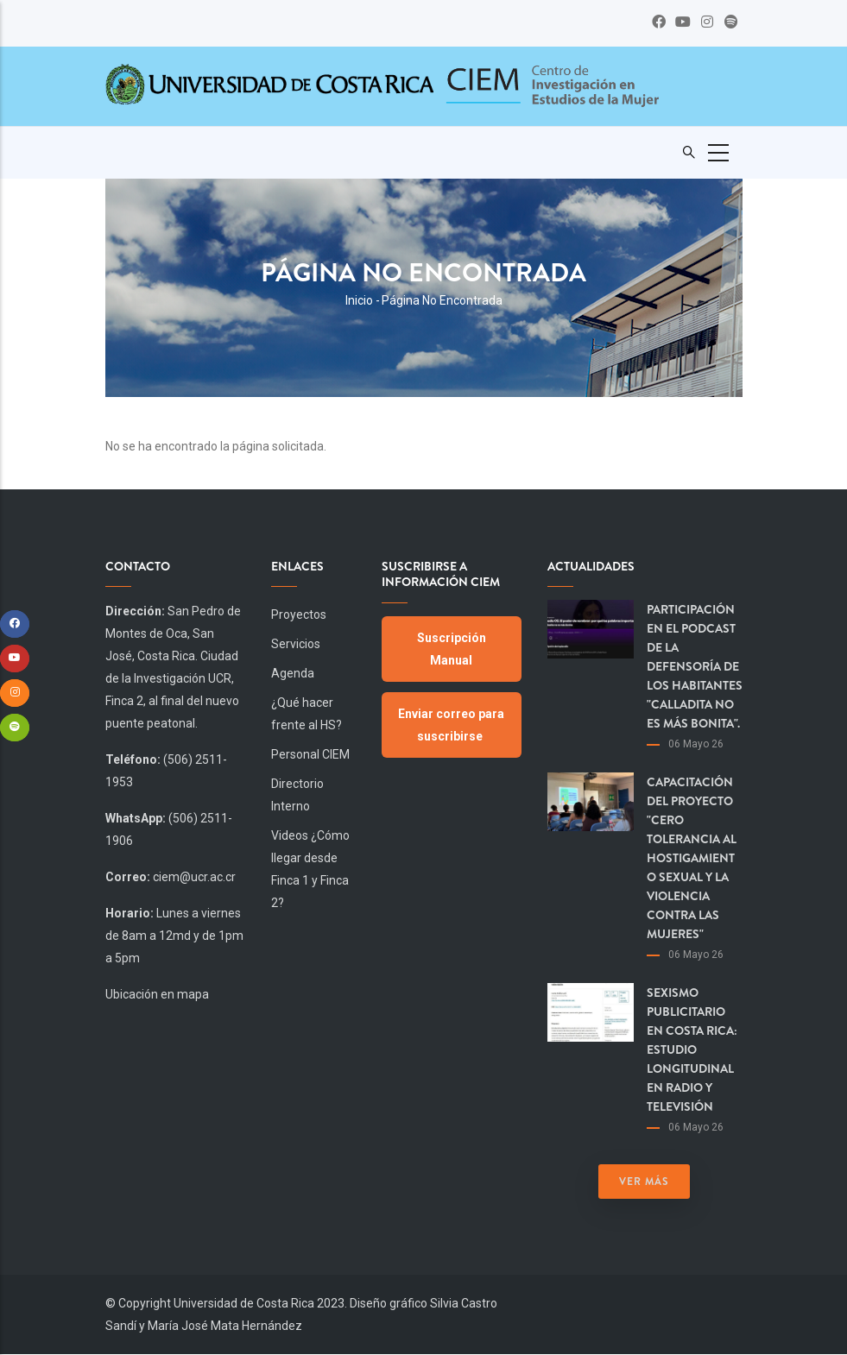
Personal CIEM (310, 754)
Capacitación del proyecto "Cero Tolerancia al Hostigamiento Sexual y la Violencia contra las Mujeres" (691, 857)
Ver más (644, 1181)
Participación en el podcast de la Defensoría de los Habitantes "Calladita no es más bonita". (695, 666)
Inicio (359, 300)
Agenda (292, 673)
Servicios (295, 644)
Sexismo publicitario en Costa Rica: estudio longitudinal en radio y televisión (692, 1049)
